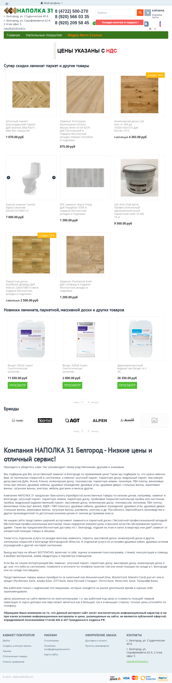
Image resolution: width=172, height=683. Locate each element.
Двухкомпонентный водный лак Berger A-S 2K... (131, 368)
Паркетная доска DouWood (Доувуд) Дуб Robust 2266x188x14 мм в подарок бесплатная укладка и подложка (22, 288)
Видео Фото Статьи (85, 35)
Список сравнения (13, 661)
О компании (51, 640)
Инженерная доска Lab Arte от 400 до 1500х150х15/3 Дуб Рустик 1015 (129, 126)
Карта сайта (51, 654)
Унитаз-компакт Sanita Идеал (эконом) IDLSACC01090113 (20, 207)
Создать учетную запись (17, 645)
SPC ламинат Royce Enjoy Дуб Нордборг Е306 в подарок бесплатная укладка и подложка (76, 209)
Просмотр (17, 385)
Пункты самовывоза (97, 645)
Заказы (7, 651)
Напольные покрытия (44, 35)
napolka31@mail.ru (14, 28)
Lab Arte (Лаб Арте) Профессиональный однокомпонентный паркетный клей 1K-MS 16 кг (129, 211)
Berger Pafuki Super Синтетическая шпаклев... (20, 368)
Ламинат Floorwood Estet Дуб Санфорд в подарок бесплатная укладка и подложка (76, 286)
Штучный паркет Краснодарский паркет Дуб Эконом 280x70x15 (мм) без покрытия (21, 126)
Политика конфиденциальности (57, 647)
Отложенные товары (15, 656)
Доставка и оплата (96, 640)
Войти (6, 640)
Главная (13, 35)
